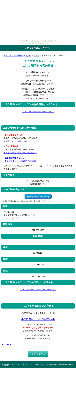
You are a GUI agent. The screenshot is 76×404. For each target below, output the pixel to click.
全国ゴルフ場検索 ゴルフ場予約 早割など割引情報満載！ (36, 365)
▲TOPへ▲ (6, 344)
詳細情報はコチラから (38, 196)
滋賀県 (28, 55)
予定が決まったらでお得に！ (21, 161)
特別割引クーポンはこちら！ (16, 141)
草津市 (36, 55)
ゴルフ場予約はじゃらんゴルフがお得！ (38, 289)
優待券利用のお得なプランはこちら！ (20, 153)
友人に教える (38, 353)
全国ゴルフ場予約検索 (13, 55)
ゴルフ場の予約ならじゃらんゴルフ (38, 111)
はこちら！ (15, 158)
